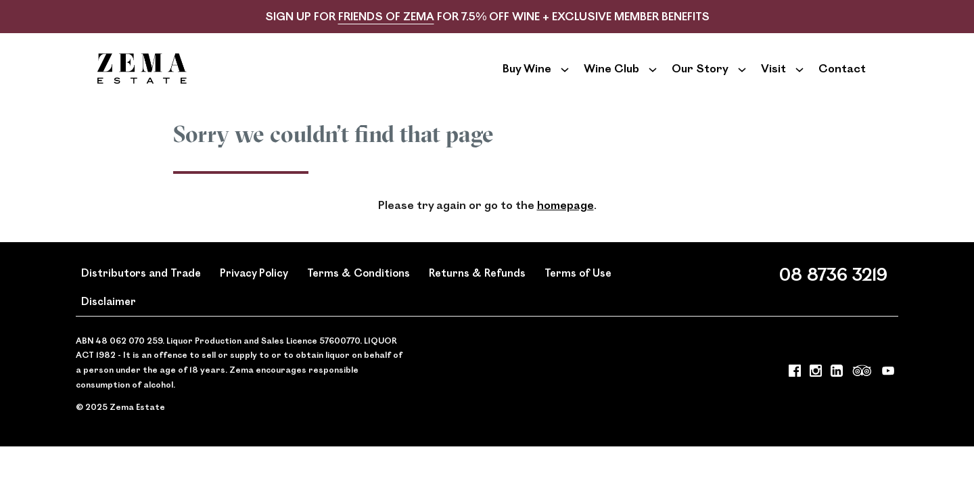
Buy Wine (527, 78)
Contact (842, 78)
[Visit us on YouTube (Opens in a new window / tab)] (888, 394)
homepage (565, 225)
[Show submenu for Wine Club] (653, 78)
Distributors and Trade (141, 292)
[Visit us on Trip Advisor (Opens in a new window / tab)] (862, 394)
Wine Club (611, 78)
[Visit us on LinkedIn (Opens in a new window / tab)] (837, 394)
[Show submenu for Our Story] (742, 78)
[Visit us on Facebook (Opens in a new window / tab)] (795, 394)
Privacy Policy (254, 292)
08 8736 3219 (833, 294)
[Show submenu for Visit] (799, 78)
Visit (773, 78)
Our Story (700, 78)
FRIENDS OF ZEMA (386, 16)
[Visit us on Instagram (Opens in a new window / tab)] (816, 394)
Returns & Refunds (477, 292)
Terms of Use (577, 292)
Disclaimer (108, 322)
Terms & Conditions (358, 292)
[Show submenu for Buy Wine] (565, 78)
